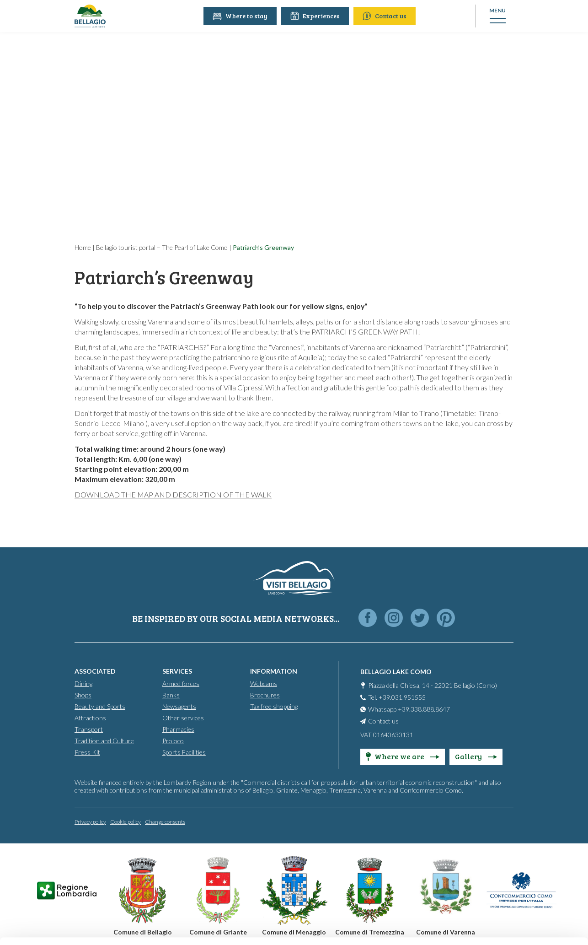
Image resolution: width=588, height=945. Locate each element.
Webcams (263, 683)
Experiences (316, 15)
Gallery (476, 756)
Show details (141, 927)
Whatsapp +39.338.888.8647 (409, 709)
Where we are (402, 756)
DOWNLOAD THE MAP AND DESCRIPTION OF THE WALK (173, 494)
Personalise (512, 847)
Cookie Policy (262, 903)
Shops (83, 695)
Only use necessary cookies (512, 876)
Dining (83, 683)
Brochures (265, 695)
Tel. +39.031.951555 (397, 697)
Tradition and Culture (104, 741)
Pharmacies (178, 729)
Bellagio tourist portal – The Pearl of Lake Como (162, 247)
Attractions (90, 718)
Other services (183, 718)
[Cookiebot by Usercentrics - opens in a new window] (59, 927)
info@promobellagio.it (158, 870)
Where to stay (241, 15)
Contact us (385, 15)
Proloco (173, 741)
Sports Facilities (184, 752)
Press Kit (87, 752)
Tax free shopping (274, 706)
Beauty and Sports (100, 706)
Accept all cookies (512, 817)
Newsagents (179, 706)
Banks (171, 695)
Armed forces (180, 683)
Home (83, 247)
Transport (89, 729)
